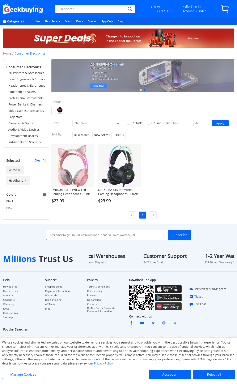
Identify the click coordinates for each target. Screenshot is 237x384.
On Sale (154, 123)
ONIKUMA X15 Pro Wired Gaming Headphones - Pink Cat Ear (70, 192)
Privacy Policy (103, 363)
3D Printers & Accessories (26, 73)
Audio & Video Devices (24, 129)
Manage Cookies (23, 374)
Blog (120, 21)
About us (8, 295)
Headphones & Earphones (26, 85)
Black (10, 201)
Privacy (91, 295)
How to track (10, 291)
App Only (107, 21)
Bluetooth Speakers (22, 92)
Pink (9, 208)
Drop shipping (53, 299)
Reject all (214, 374)
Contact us (9, 299)
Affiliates (50, 304)
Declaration (94, 299)
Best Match (82, 135)
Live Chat (197, 304)
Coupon (92, 21)
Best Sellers (52, 21)
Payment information (57, 291)
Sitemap (8, 317)
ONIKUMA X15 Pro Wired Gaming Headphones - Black (118, 192)
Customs (92, 304)
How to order (10, 286)
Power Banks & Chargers (25, 104)
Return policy (94, 291)
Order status (10, 313)
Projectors (15, 117)
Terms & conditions (98, 286)
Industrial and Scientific (25, 142)
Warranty (8, 304)
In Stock (134, 123)
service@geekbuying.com (207, 289)
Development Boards (23, 136)
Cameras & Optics (21, 123)
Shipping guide (53, 286)
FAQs (6, 308)
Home (7, 53)
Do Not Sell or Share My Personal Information (101, 310)
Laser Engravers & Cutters (26, 79)
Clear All (40, 160)
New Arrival (102, 135)
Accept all (169, 374)
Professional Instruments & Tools (27, 98)
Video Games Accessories (26, 111)
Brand (68, 21)
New (37, 21)
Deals (80, 21)
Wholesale (51, 295)
